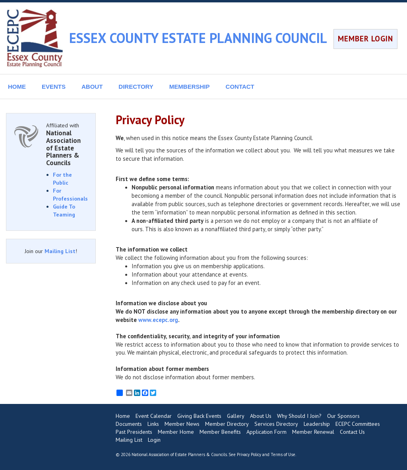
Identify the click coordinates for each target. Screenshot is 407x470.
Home (123, 415)
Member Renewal (313, 431)
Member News (182, 423)
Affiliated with (66, 144)
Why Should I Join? (299, 415)
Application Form (266, 431)
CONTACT (240, 86)
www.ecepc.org (158, 320)
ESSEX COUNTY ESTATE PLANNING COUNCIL (198, 38)
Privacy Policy (249, 454)
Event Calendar (154, 415)
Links (153, 423)
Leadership (317, 423)
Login (154, 439)
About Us (260, 415)
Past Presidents (134, 431)
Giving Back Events (199, 415)
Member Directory (227, 423)
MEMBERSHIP (189, 86)
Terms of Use (283, 454)
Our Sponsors (343, 415)
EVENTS (54, 86)
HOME (17, 86)
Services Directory (276, 423)
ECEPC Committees (357, 423)
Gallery (235, 415)
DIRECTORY (135, 86)
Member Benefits (220, 431)
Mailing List (60, 251)
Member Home (176, 431)
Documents (129, 423)
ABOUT (92, 86)
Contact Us (352, 431)
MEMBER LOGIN (365, 38)
